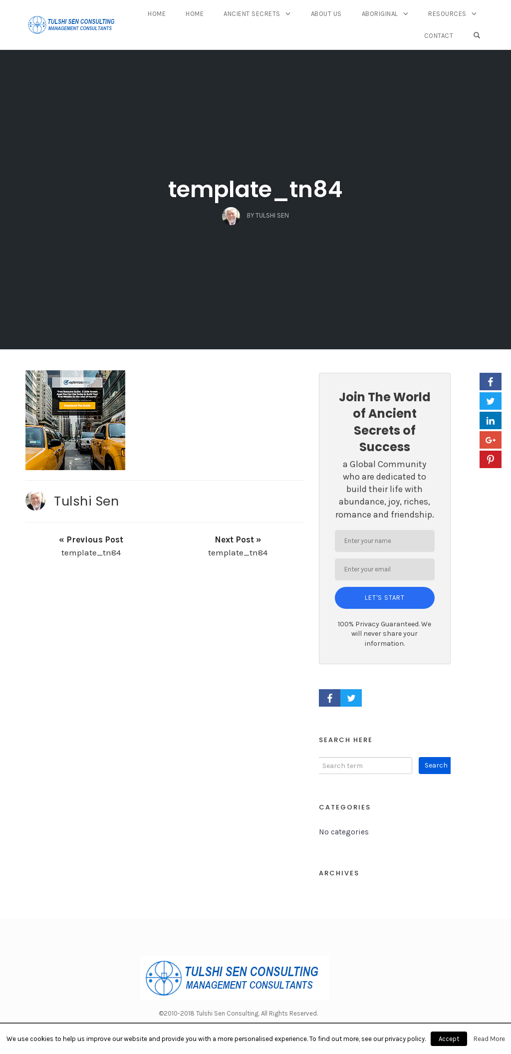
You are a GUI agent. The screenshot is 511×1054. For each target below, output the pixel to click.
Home (157, 13)
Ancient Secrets (252, 13)
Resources (447, 13)
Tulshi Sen (86, 501)
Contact (439, 35)
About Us (326, 13)
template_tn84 (255, 189)
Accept (449, 1039)
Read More (489, 1039)
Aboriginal (380, 13)
